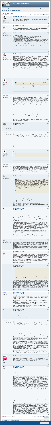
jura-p (3, 19)
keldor (3, 175)
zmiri (3, 265)
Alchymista (4, 292)
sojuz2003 (4, 366)
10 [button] (47, 14)
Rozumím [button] (44, 422)
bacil (3, 360)
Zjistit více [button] (30, 422)
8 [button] (44, 14)
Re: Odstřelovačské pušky (19, 16)
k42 (3, 25)
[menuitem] (9, 9)
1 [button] (38, 14)
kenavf (4, 32)
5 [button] (40, 14)
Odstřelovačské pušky (7, 13)
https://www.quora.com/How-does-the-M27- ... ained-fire (22, 381)
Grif (15, 124)
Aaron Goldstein (5, 82)
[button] (35, 14)
